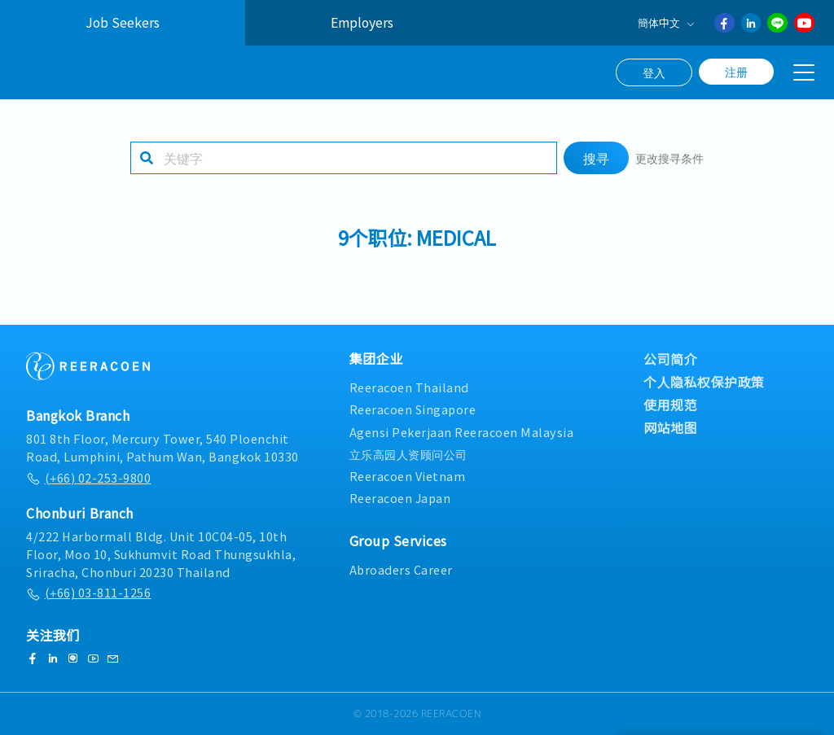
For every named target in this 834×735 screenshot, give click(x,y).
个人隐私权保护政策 (704, 382)
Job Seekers (123, 22)
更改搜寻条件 (669, 167)
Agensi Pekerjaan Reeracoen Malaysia (461, 431)
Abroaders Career (401, 569)
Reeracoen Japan (400, 497)
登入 (654, 72)
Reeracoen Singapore (412, 409)
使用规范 (670, 404)
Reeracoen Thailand (409, 387)
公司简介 (670, 359)
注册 (736, 71)
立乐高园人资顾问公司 (408, 453)
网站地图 (670, 427)
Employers (362, 22)
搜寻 (596, 167)
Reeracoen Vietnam (407, 475)
